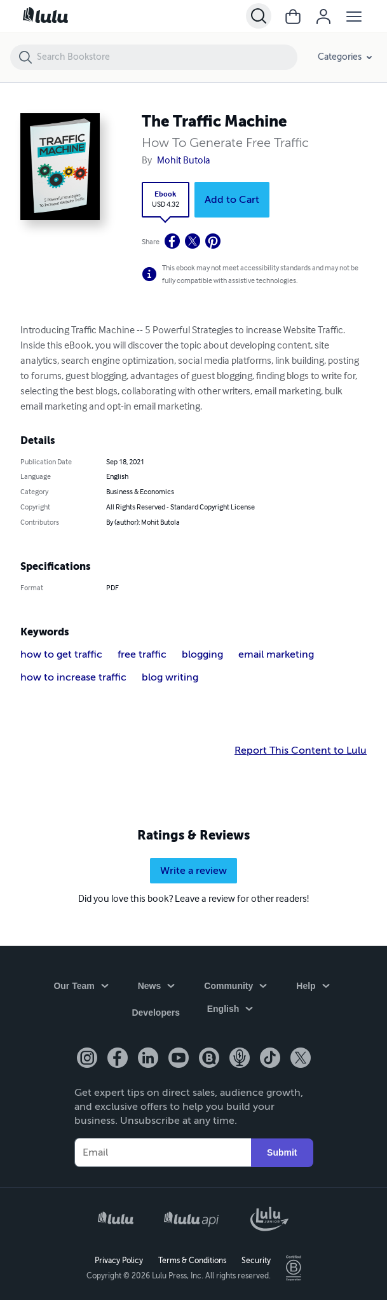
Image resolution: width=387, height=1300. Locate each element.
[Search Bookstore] (166, 57)
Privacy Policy (119, 1259)
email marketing (276, 654)
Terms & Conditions (192, 1259)
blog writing (170, 677)
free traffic (142, 654)
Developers (155, 1014)
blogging (202, 654)
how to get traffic (61, 654)
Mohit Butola (183, 161)
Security (256, 1259)
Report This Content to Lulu (300, 750)
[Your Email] (163, 1151)
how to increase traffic (73, 677)
